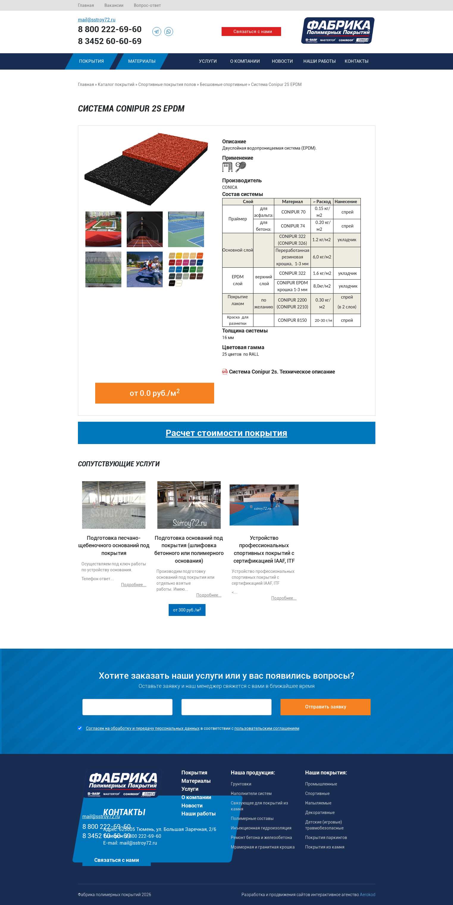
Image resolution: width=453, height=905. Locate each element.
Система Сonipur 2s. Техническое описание (282, 371)
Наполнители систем (251, 793)
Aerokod (367, 894)
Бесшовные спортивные (223, 84)
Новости (282, 61)
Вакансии (113, 5)
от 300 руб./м (187, 609)
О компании (245, 61)
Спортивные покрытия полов (167, 84)
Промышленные (321, 784)
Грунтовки (241, 784)
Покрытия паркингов (326, 837)
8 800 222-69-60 (110, 29)
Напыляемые (318, 803)
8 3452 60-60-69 (110, 41)
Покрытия (91, 61)
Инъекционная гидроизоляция (261, 828)
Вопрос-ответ (147, 5)
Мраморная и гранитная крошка (263, 847)
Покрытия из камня (324, 847)
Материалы (142, 61)
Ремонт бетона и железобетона (261, 837)
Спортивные (317, 793)
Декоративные (320, 812)
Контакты (357, 61)
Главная (86, 5)
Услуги (208, 61)
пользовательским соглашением (266, 728)
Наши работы (319, 61)
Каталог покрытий (116, 84)
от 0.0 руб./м (155, 393)
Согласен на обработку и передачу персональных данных (143, 728)
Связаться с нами (252, 31)
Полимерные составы (252, 818)
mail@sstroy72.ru (96, 20)
